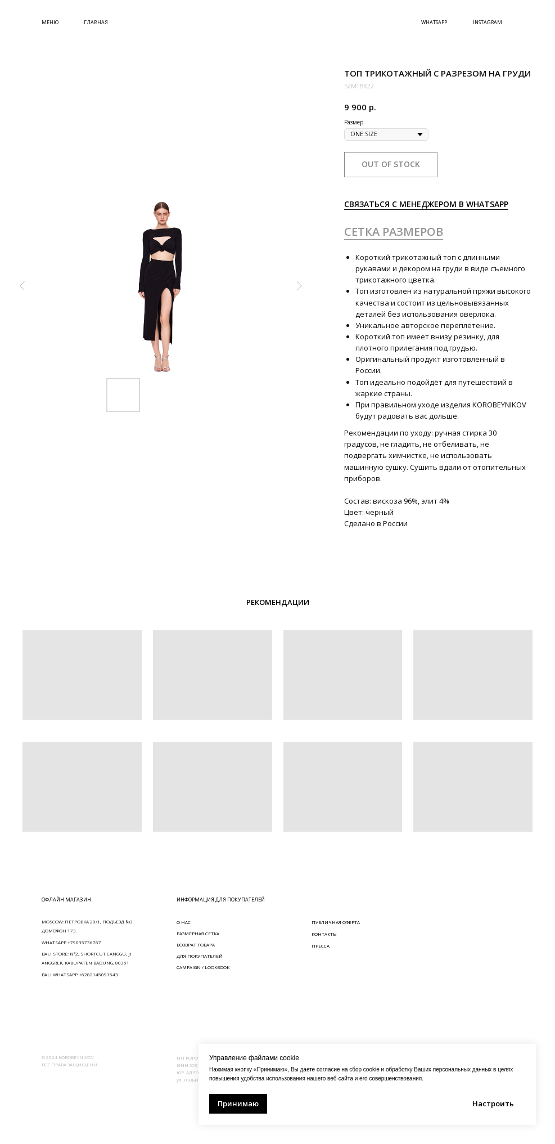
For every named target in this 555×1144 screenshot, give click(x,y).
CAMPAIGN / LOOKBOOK (203, 967)
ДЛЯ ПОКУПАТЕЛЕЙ (200, 956)
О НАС (184, 922)
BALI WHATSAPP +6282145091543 (80, 974)
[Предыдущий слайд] (22, 286)
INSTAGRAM (487, 22)
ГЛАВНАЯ (96, 22)
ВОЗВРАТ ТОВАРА (196, 944)
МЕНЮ (50, 22)
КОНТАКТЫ (324, 934)
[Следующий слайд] (299, 286)
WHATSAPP (434, 22)
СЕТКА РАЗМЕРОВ (393, 231)
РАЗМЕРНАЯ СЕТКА (198, 933)
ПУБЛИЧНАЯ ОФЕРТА (336, 922)
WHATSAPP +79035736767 (71, 942)
